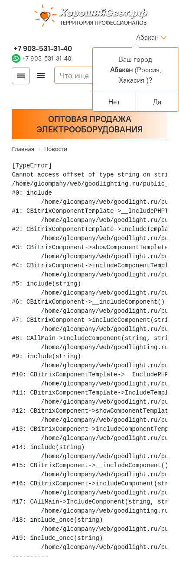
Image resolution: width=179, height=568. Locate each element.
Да (157, 101)
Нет (114, 101)
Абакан (147, 37)
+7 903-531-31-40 (42, 48)
